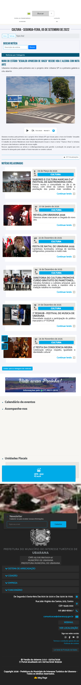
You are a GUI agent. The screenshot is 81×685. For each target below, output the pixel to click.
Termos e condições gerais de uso (66, 641)
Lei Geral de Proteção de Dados (65, 650)
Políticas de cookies (71, 643)
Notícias (12, 36)
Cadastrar (58, 524)
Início (5, 36)
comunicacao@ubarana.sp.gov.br (58, 616)
